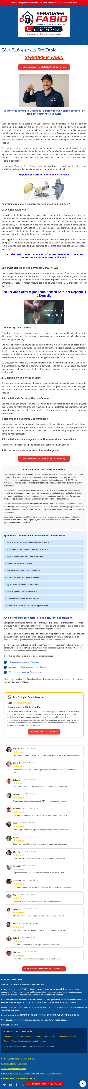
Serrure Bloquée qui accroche (13, 1069)
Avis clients (49, 1036)
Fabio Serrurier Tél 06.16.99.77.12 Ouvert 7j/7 (44, 67)
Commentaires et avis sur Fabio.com (24, 662)
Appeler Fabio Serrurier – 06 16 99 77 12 (44, 1084)
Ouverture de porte (33, 1036)
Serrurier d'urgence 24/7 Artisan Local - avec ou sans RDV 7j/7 (44, 3)
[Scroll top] (82, 1083)
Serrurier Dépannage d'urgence (14, 1064)
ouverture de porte (38, 549)
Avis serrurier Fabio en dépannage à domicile (27, 667)
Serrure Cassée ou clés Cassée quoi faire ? (19, 1059)
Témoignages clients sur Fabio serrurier (25, 672)
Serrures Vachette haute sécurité (17, 1041)
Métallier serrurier (40, 1041)
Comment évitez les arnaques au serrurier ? (19, 1078)
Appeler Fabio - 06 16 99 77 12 (44, 732)
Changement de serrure (13, 1036)
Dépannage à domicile (67, 1036)
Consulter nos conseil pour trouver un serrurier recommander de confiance (31, 1073)
